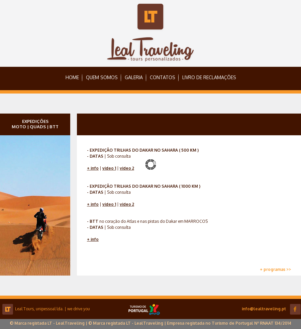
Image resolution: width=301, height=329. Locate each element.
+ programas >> (275, 269)
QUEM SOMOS (102, 77)
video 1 (109, 168)
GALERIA (134, 77)
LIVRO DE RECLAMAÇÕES (209, 77)
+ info (93, 168)
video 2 (127, 168)
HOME (72, 77)
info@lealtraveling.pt (264, 308)
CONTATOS (162, 77)
